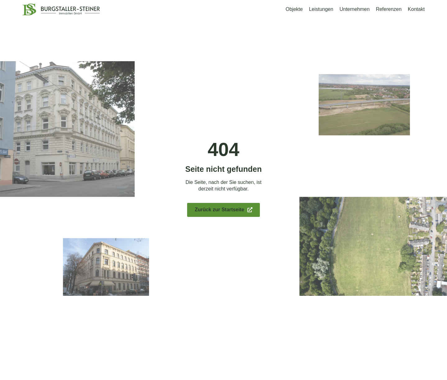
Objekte (294, 9)
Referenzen (389, 9)
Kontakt (416, 9)
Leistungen (321, 9)
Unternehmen (354, 9)
